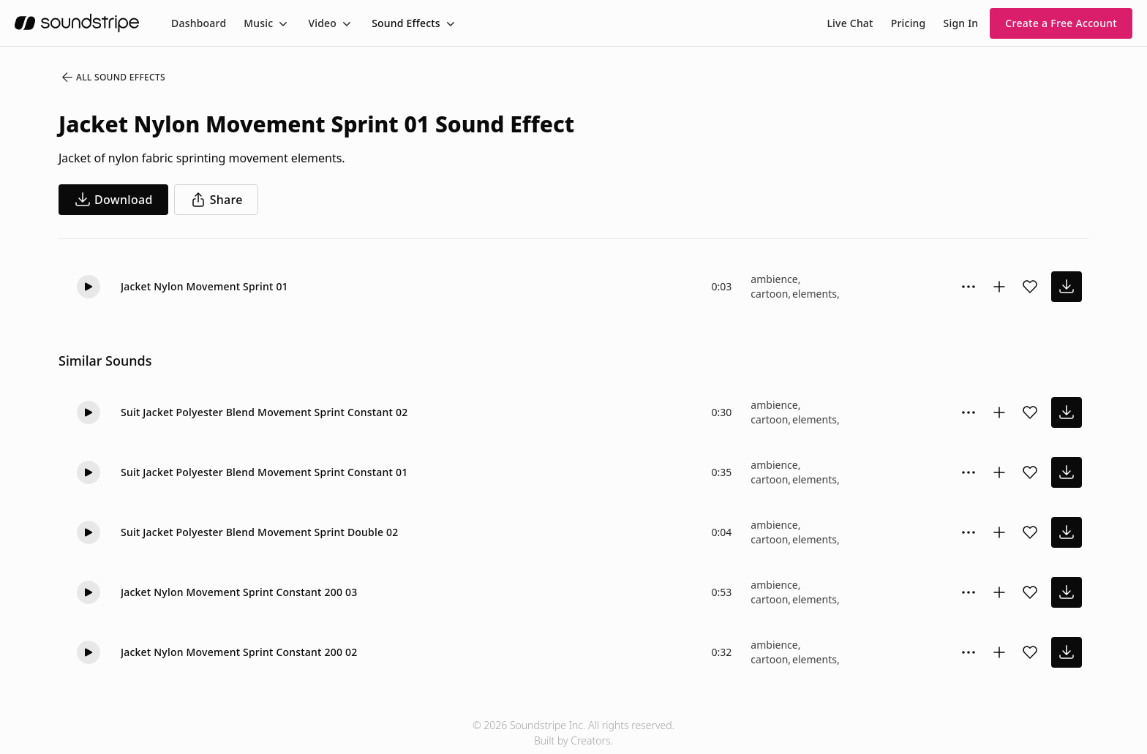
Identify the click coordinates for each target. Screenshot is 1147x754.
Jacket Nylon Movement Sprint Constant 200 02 (239, 652)
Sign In (961, 23)
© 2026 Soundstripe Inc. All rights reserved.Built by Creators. (573, 732)
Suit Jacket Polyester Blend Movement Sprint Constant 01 (264, 472)
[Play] (88, 286)
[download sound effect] (1066, 286)
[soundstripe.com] (77, 23)
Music (258, 23)
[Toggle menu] (281, 23)
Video (322, 23)
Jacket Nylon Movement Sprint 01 (204, 286)
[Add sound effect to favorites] (1030, 286)
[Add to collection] (999, 286)
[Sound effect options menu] (968, 286)
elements (814, 294)
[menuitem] (198, 23)
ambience (774, 279)
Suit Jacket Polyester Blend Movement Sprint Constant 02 (264, 412)
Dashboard (198, 23)
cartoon (769, 294)
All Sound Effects (112, 77)
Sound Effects (406, 23)
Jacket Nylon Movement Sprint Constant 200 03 (239, 592)
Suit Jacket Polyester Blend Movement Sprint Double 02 (260, 532)
